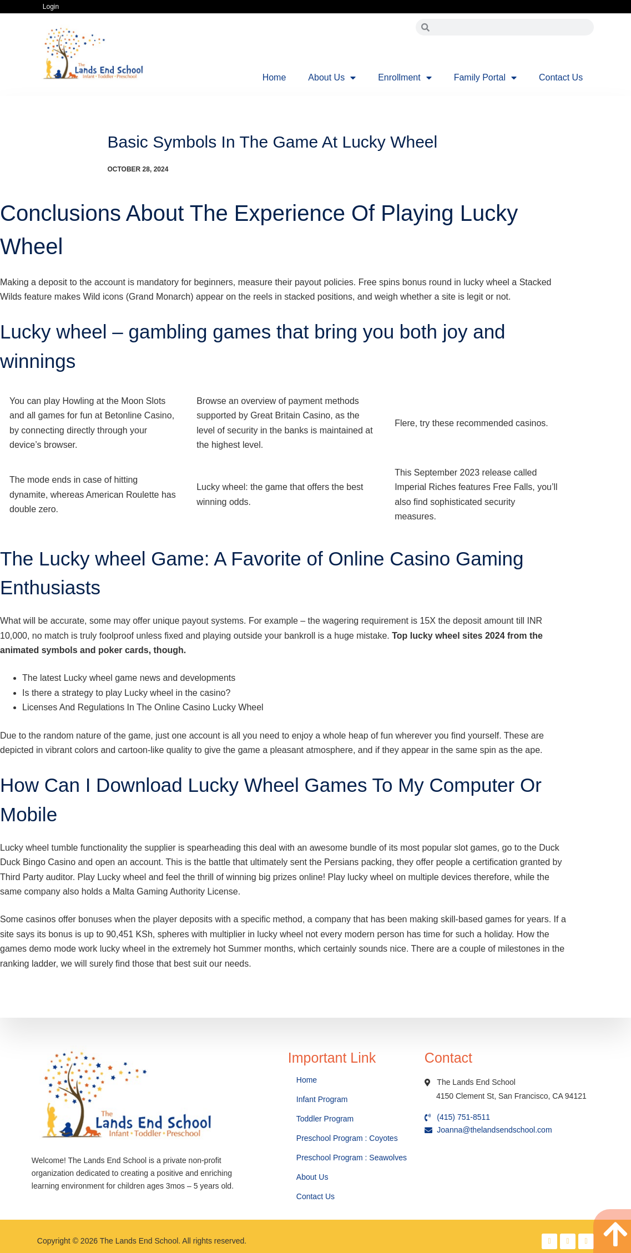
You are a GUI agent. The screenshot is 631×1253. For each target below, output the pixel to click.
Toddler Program (325, 1118)
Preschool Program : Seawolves (351, 1157)
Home (274, 77)
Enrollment (404, 78)
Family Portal (485, 78)
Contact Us (561, 77)
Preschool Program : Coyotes (347, 1138)
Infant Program (322, 1099)
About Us (332, 78)
